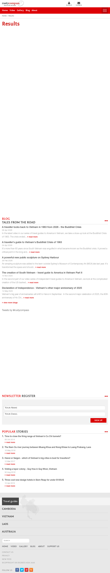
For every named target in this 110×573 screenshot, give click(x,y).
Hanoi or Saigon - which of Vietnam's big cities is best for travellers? (37, 458)
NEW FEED (6, 559)
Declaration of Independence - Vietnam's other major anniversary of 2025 (42, 288)
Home (5, 546)
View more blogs (10, 303)
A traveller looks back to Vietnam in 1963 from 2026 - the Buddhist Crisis (41, 227)
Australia (9, 531)
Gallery (23, 546)
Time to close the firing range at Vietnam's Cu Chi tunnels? (33, 437)
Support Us (53, 546)
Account (69, 4)
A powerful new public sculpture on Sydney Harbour (30, 258)
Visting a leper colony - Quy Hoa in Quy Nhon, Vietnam (31, 469)
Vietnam (8, 516)
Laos (5, 524)
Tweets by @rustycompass (15, 310)
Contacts (79, 4)
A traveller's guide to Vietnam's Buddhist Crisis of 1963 (32, 242)
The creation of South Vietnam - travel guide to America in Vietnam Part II (42, 273)
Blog (32, 546)
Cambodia (9, 509)
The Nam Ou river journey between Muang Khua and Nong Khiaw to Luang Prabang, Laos (48, 447)
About (41, 546)
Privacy (6, 556)
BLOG (18, 220)
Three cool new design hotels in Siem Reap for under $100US (34, 480)
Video (14, 546)
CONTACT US (7, 552)
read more (32, 237)
